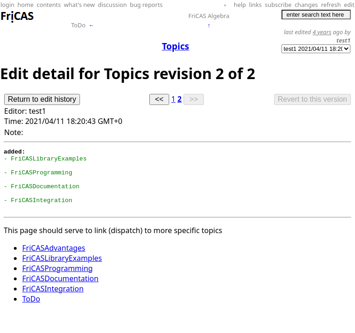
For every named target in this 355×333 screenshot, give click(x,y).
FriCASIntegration (53, 301)
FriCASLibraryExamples (62, 270)
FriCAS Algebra (209, 16)
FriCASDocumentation (60, 291)
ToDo (78, 25)
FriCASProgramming (57, 281)
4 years (321, 32)
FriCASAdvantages (54, 260)
